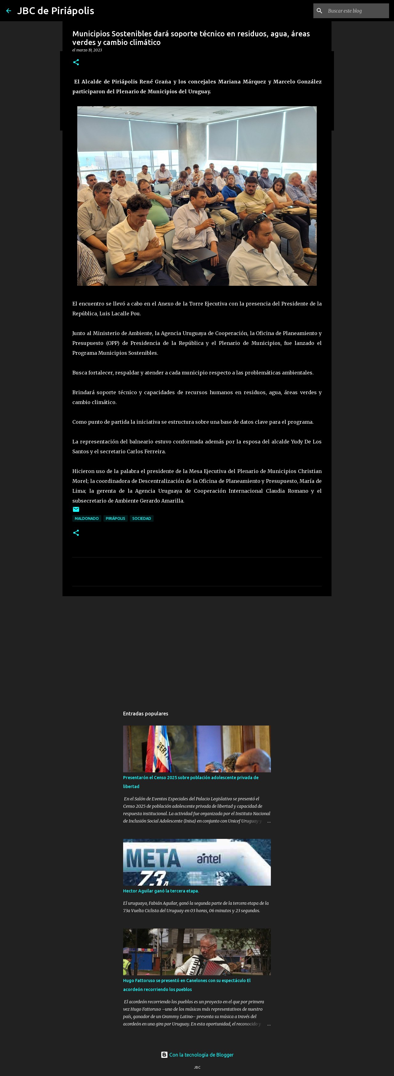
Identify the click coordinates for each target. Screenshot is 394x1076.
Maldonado (87, 518)
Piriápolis (115, 518)
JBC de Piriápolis (55, 10)
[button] (76, 63)
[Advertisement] (197, 648)
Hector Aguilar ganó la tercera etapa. (161, 890)
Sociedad (141, 518)
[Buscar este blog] (356, 10)
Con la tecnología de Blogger (197, 1055)
